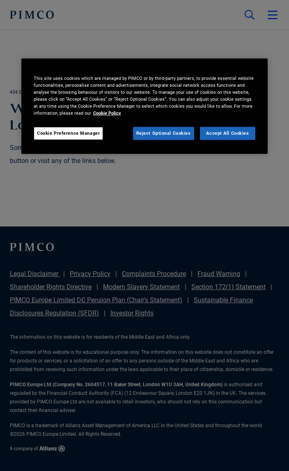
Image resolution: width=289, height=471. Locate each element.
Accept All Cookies (227, 133)
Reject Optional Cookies (163, 133)
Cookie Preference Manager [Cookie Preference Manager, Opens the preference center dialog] (68, 133)
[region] (144, 106)
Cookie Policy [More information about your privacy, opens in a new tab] (107, 112)
